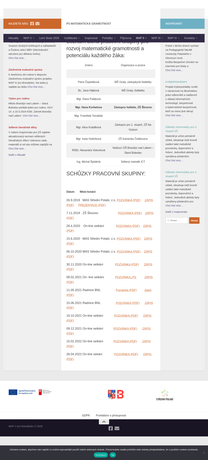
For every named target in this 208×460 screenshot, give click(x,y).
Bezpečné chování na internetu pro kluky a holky (181, 62)
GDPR (86, 439)
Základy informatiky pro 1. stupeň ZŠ (181, 197)
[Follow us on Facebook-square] (32, 47)
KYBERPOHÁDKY (176, 105)
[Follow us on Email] (37, 47)
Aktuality (13, 38)
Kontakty (189, 38)
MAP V (27, 38)
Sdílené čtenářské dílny (23, 151)
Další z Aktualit (17, 178)
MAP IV (172, 38)
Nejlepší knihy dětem (21, 60)
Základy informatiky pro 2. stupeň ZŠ (181, 152)
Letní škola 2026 (49, 38)
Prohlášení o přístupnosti (111, 439)
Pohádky (107, 38)
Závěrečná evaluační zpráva (25, 93)
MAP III (155, 38)
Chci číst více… (17, 81)
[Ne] (203, 452)
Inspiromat (91, 38)
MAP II (140, 38)
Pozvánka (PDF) (127, 313)
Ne (112, 455)
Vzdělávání (70, 38)
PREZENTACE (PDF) (103, 229)
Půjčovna (125, 38)
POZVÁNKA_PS (126, 301)
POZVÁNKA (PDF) (129, 224)
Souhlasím (100, 455)
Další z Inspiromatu (176, 235)
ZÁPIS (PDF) (75, 229)
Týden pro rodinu (19, 122)
